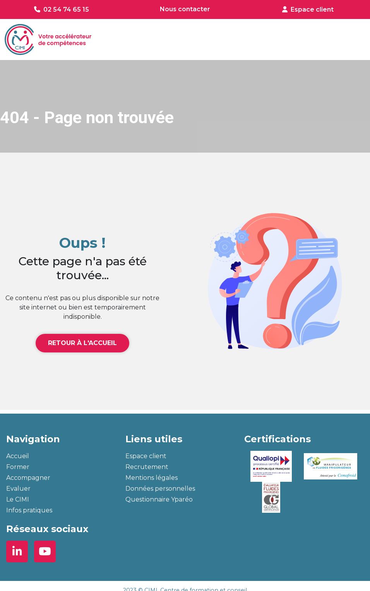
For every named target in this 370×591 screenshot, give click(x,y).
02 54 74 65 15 (66, 9)
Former (17, 467)
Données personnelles (160, 488)
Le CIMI (17, 499)
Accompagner (28, 477)
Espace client (312, 9)
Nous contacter (185, 9)
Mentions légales (151, 477)
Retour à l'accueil (82, 343)
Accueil (17, 456)
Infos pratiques (29, 510)
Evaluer (18, 488)
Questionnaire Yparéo (159, 499)
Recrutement (146, 467)
